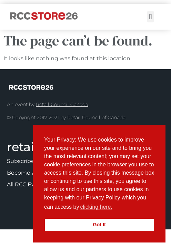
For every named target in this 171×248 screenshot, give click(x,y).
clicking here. (96, 207)
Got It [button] (99, 224)
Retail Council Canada (62, 104)
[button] (150, 16)
